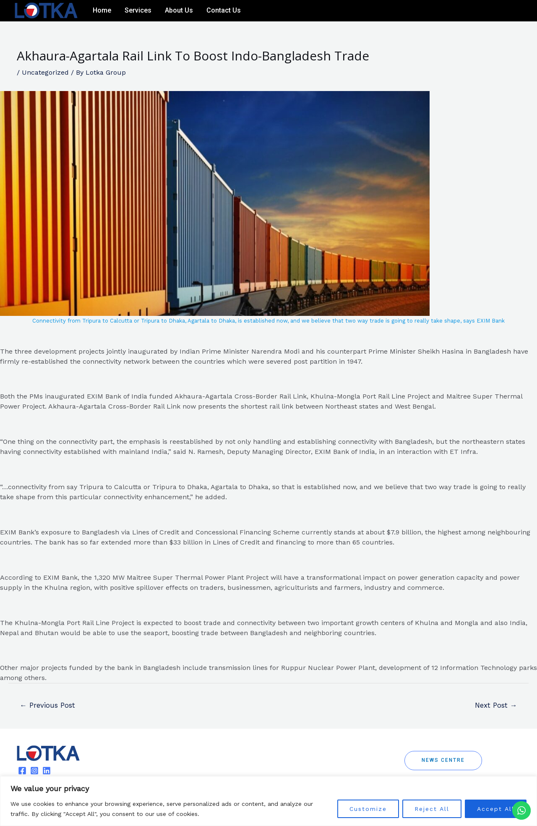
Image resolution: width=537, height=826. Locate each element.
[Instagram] (506, 11)
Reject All (431, 808)
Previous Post (48, 705)
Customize (368, 808)
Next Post (495, 705)
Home (102, 10)
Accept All (495, 808)
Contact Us (223, 10)
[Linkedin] (518, 11)
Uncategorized (45, 72)
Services (138, 10)
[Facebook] (493, 11)
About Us (179, 10)
